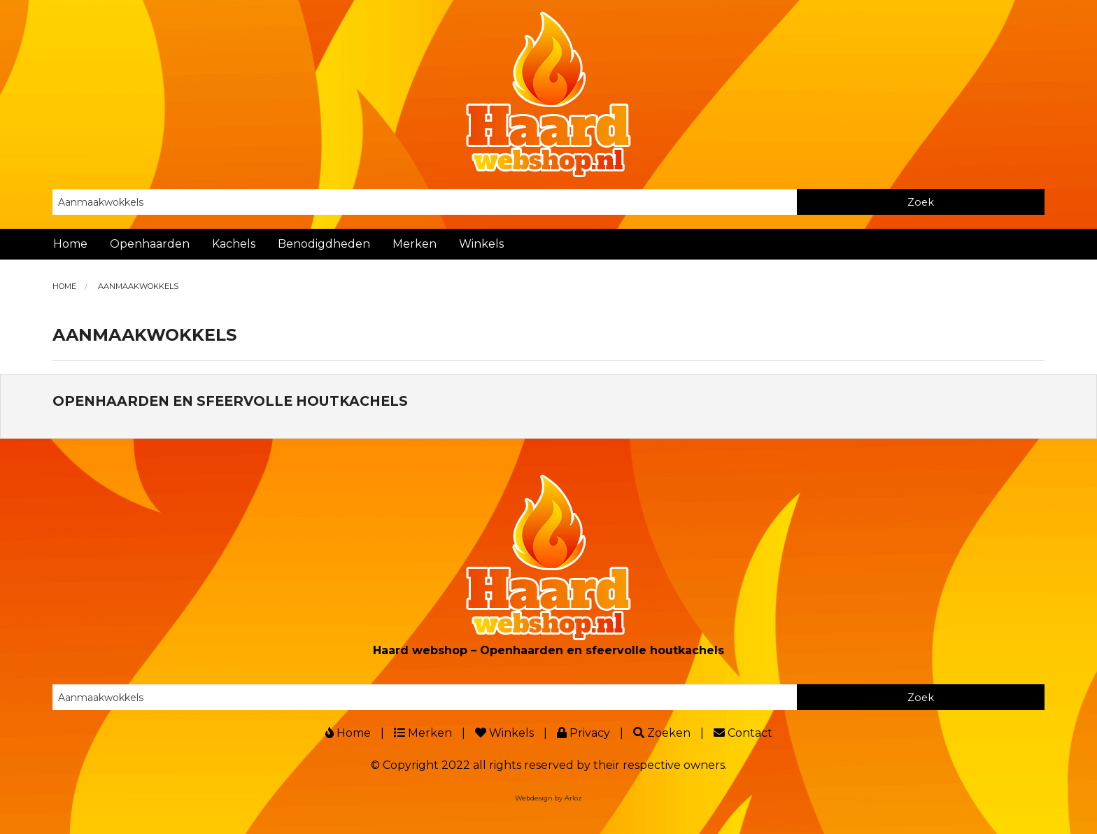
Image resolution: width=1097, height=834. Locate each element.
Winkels (481, 243)
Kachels (233, 243)
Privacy (583, 733)
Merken (414, 243)
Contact (743, 733)
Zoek (920, 202)
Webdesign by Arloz (548, 798)
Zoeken (662, 733)
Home (70, 243)
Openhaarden (150, 243)
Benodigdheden (324, 243)
